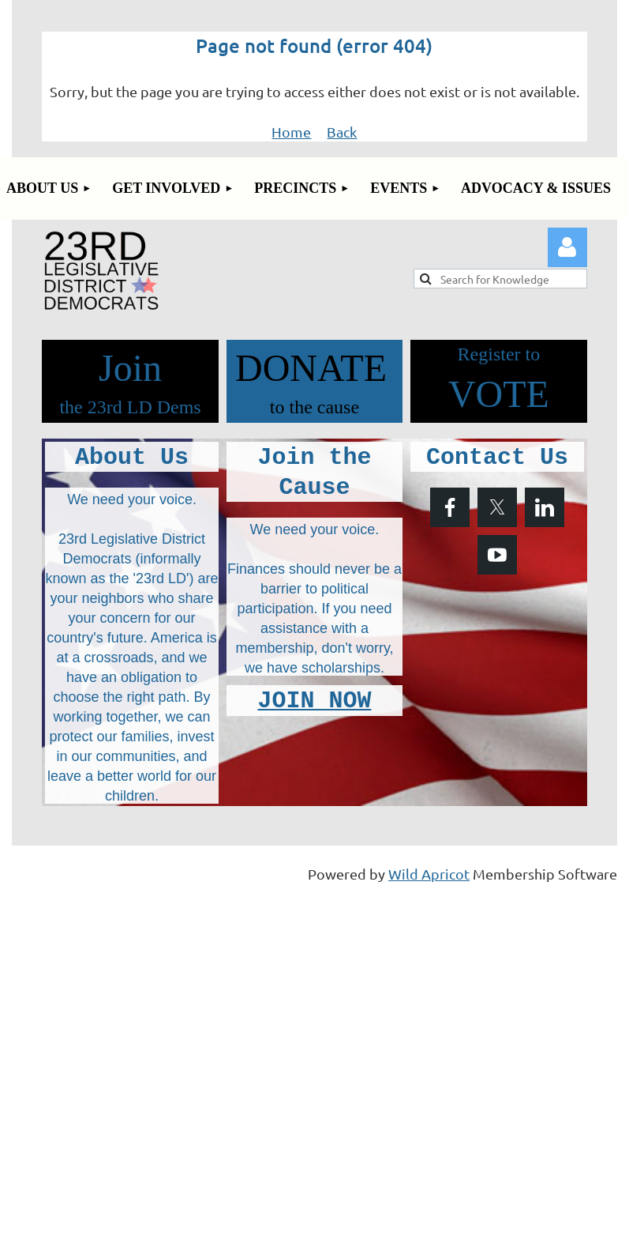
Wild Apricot (429, 873)
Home (291, 131)
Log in (567, 247)
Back (342, 131)
